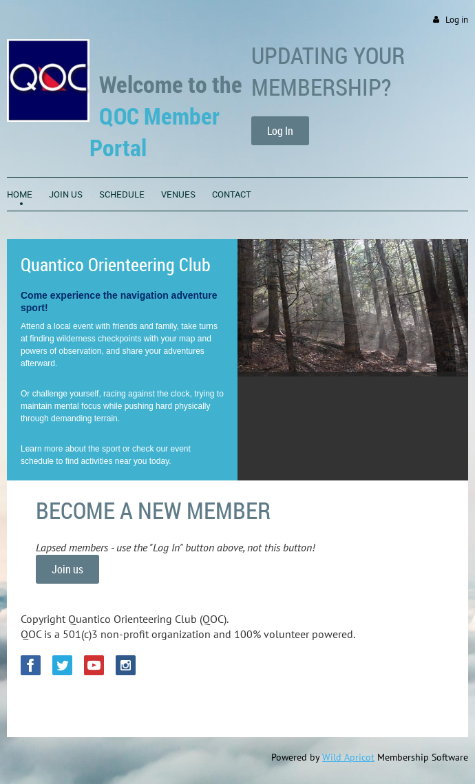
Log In (280, 130)
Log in (456, 19)
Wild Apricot (348, 757)
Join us (67, 569)
